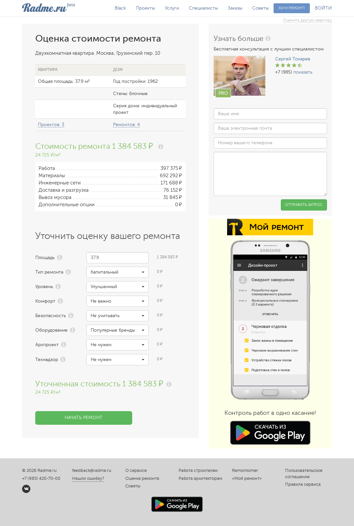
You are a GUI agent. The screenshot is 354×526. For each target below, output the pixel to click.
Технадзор (46, 359)
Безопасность (50, 315)
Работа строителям (198, 470)
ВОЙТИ (323, 8)
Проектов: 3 (51, 124)
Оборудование (51, 330)
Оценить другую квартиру (307, 20)
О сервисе (136, 470)
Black (120, 8)
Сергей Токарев (292, 58)
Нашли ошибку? (88, 478)
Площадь (45, 257)
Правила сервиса (303, 484)
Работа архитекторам (200, 478)
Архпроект (47, 344)
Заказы (235, 8)
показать (302, 72)
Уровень (44, 286)
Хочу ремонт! (292, 8)
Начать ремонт (84, 417)
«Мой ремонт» (247, 478)
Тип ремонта (49, 272)
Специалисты (203, 8)
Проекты (145, 8)
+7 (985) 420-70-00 (41, 478)
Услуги (172, 8)
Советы (260, 8)
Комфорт (45, 301)
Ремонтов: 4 (126, 124)
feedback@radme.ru (91, 470)
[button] (117, 272)
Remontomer (245, 470)
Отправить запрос (304, 205)
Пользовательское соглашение (303, 473)
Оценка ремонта (142, 478)
